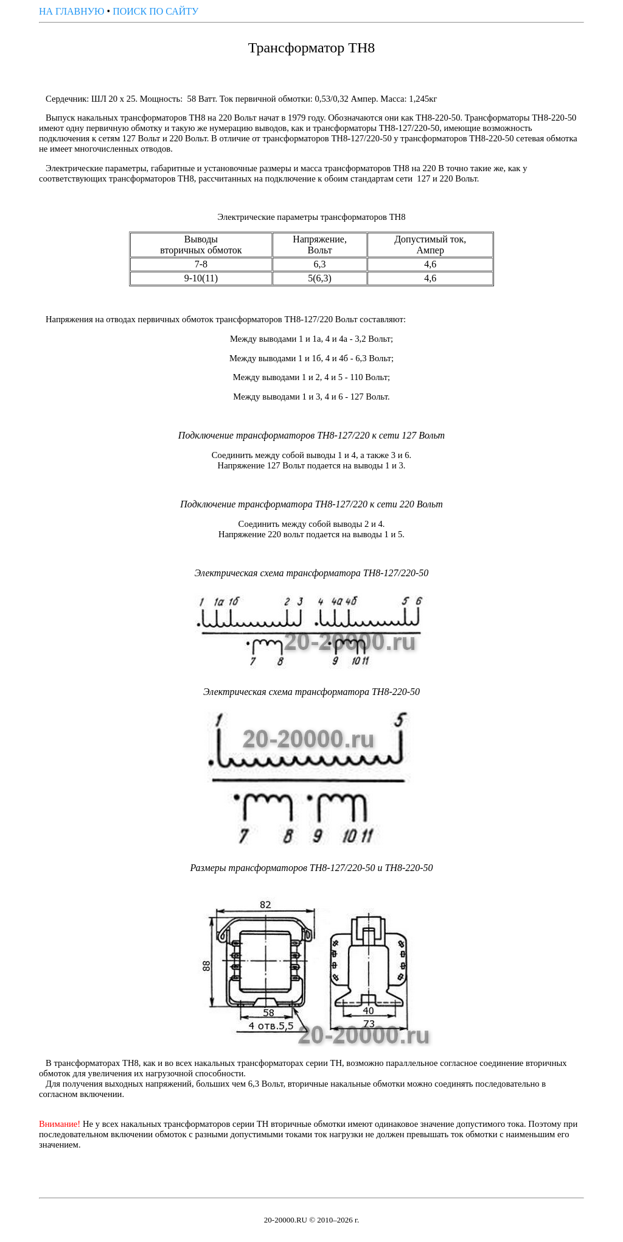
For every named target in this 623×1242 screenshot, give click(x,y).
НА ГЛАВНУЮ (72, 11)
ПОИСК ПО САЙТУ (155, 11)
